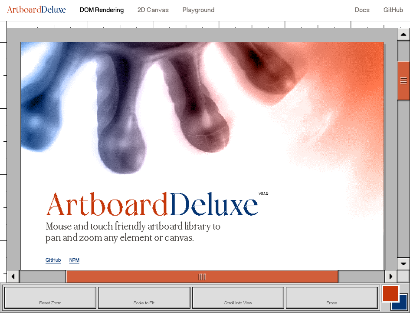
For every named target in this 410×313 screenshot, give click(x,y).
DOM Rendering (102, 10)
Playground (198, 10)
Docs (362, 10)
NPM (74, 260)
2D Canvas (153, 10)
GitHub (393, 10)
